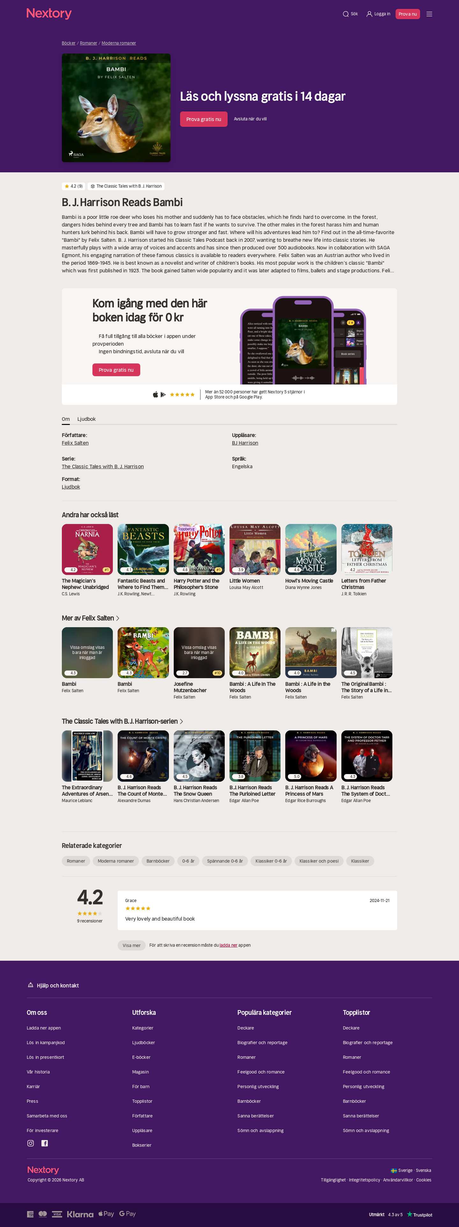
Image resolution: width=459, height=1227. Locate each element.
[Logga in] (378, 14)
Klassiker (360, 861)
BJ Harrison (245, 443)
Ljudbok (71, 487)
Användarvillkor (398, 1180)
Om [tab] (66, 419)
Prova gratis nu (204, 119)
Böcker (69, 43)
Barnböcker (158, 861)
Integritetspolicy (364, 1180)
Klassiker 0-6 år (271, 861)
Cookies (424, 1180)
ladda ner (228, 945)
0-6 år (188, 861)
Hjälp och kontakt (53, 985)
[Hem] (182, 14)
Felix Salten (75, 443)
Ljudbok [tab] (86, 419)
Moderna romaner (119, 43)
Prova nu (408, 14)
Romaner (88, 43)
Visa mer (132, 945)
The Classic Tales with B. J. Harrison (103, 466)
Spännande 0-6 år (225, 861)
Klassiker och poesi (319, 861)
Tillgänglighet (333, 1180)
